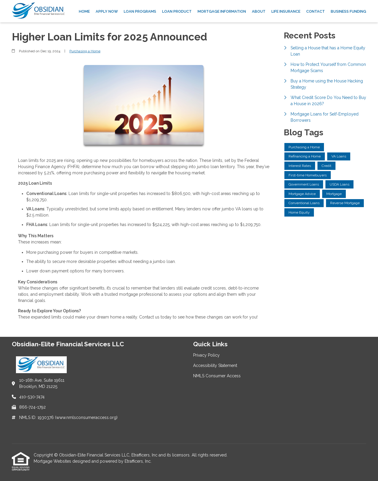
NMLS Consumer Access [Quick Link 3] (217, 375)
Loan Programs (140, 11)
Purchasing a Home (84, 51)
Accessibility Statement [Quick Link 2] (215, 365)
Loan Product (177, 11)
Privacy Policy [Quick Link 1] (206, 355)
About (258, 11)
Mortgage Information (222, 11)
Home (84, 11)
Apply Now (107, 11)
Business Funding (348, 11)
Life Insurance (285, 11)
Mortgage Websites (53, 461)
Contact (315, 11)
